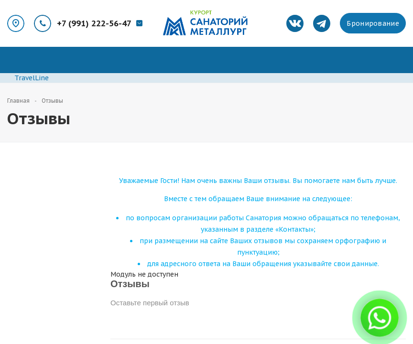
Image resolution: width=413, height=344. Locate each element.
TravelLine (31, 78)
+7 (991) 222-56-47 (94, 23)
